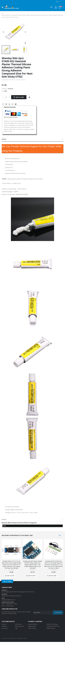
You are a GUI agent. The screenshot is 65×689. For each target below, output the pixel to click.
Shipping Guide (32, 627)
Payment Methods (32, 625)
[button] (25, 43)
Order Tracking (32, 629)
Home (2, 13)
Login (16, 629)
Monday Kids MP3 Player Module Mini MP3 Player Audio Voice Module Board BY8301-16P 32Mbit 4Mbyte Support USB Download (32, 565)
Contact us (4, 627)
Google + (12, 104)
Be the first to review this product (17, 80)
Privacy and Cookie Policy (53, 627)
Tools (4, 526)
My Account (5, 629)
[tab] (32, 139)
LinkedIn (9, 104)
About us (4, 625)
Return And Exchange (52, 625)
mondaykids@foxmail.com (8, 600)
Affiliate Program (51, 629)
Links (57, 1)
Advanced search (19, 627)
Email (15, 104)
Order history (18, 625)
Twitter (6, 104)
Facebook (3, 104)
